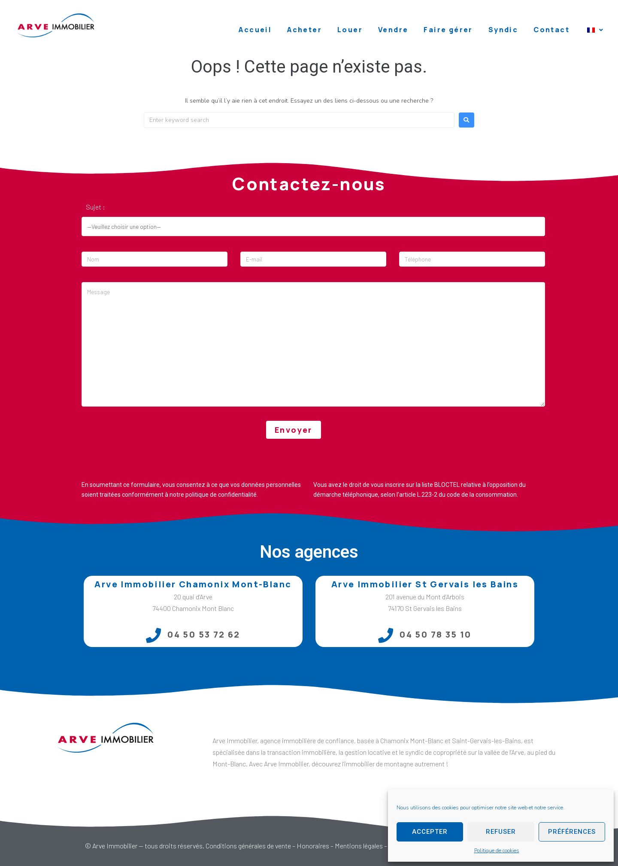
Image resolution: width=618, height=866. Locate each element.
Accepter (430, 832)
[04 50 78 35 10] (385, 635)
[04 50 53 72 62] (153, 635)
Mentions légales (359, 846)
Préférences (572, 832)
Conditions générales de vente (248, 846)
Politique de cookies (496, 850)
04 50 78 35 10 (436, 634)
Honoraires (313, 846)
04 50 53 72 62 (203, 634)
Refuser (501, 832)
